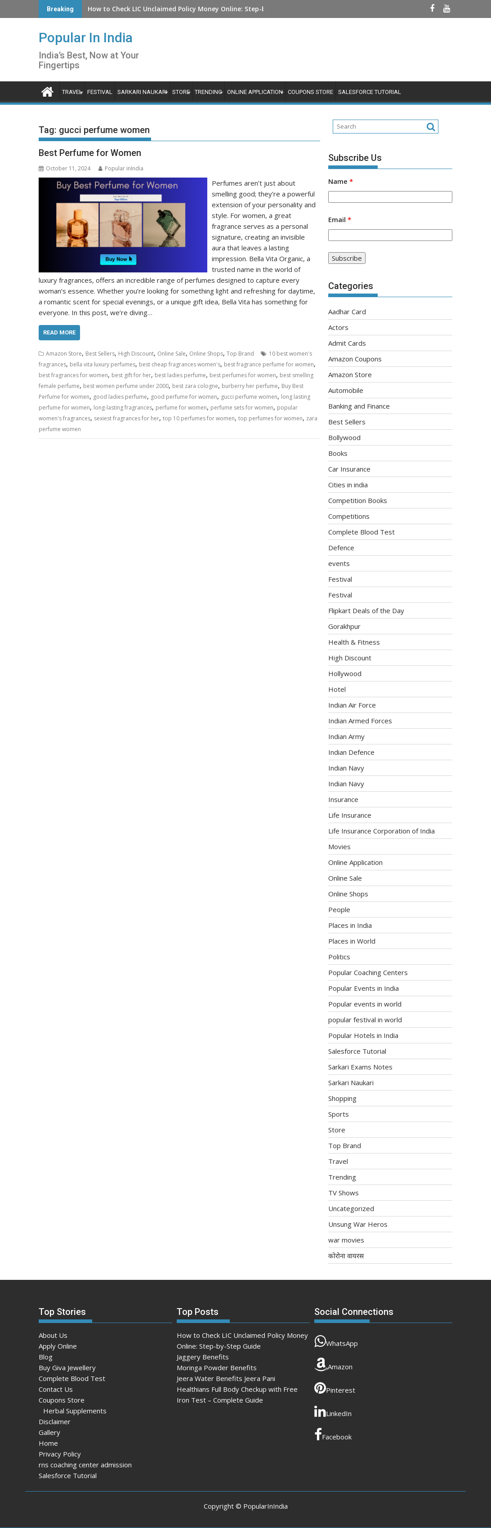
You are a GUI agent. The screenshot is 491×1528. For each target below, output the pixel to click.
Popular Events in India (363, 988)
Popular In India (86, 37)
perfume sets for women (241, 407)
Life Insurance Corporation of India (381, 830)
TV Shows (343, 1192)
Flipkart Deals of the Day (366, 610)
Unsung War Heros (358, 1224)
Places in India (350, 925)
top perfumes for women (270, 418)
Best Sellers (100, 353)
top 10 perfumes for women (199, 418)
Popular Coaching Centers (368, 972)
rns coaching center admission (85, 1464)
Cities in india (348, 484)
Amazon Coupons (355, 358)
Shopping (342, 1098)
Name (340, 181)
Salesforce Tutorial (369, 92)
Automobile (345, 390)
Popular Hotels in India (363, 1035)
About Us (53, 1335)
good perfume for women (184, 397)
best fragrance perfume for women (269, 364)
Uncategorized (351, 1208)
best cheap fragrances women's (179, 364)
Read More (59, 332)
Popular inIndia (120, 168)
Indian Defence (351, 752)
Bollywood (344, 437)
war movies (346, 1239)
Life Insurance (349, 815)
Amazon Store (64, 353)
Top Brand (240, 353)
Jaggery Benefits (203, 1356)
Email (339, 219)
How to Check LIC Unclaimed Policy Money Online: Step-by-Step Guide (197, 8)
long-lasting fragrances (123, 407)
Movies (339, 846)
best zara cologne (195, 386)
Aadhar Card (347, 311)
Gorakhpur (344, 626)
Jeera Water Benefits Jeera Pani (226, 1378)
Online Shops (206, 353)
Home (48, 1443)
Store (181, 92)
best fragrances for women (73, 375)
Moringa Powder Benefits (217, 1367)
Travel (72, 92)
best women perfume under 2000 (126, 386)
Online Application (255, 92)
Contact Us (56, 1389)
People (339, 909)
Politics (339, 956)
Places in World (351, 940)
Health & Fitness (354, 641)
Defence (341, 547)
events (339, 563)
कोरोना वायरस (346, 1255)
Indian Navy (346, 767)
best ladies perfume (180, 375)
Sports (338, 1113)
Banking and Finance (359, 405)
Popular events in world (365, 1003)
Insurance (343, 799)
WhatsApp (336, 1341)
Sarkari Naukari (142, 92)
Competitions (349, 516)
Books (338, 453)
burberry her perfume (250, 386)
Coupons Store (310, 92)
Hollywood (345, 673)
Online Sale (171, 353)
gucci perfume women (249, 397)
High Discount (136, 353)
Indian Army (346, 736)
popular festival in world (365, 1019)
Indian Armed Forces (360, 720)
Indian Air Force (352, 704)
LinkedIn (333, 1411)
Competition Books (357, 500)
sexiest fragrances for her (126, 418)
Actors (338, 327)
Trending (208, 92)
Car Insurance (349, 468)
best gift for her (131, 375)
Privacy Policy (60, 1453)
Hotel (337, 689)
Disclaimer (55, 1421)
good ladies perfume (120, 397)
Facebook (333, 1434)
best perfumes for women (243, 375)
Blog (46, 1356)
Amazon (333, 1364)
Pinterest (334, 1387)
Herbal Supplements (75, 1410)
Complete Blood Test (361, 531)
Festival (99, 92)
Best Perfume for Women (90, 152)
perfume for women (181, 407)
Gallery (49, 1432)
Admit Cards (347, 343)
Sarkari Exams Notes (360, 1066)
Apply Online (58, 1345)
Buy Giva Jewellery (67, 1367)
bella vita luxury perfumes (102, 364)
